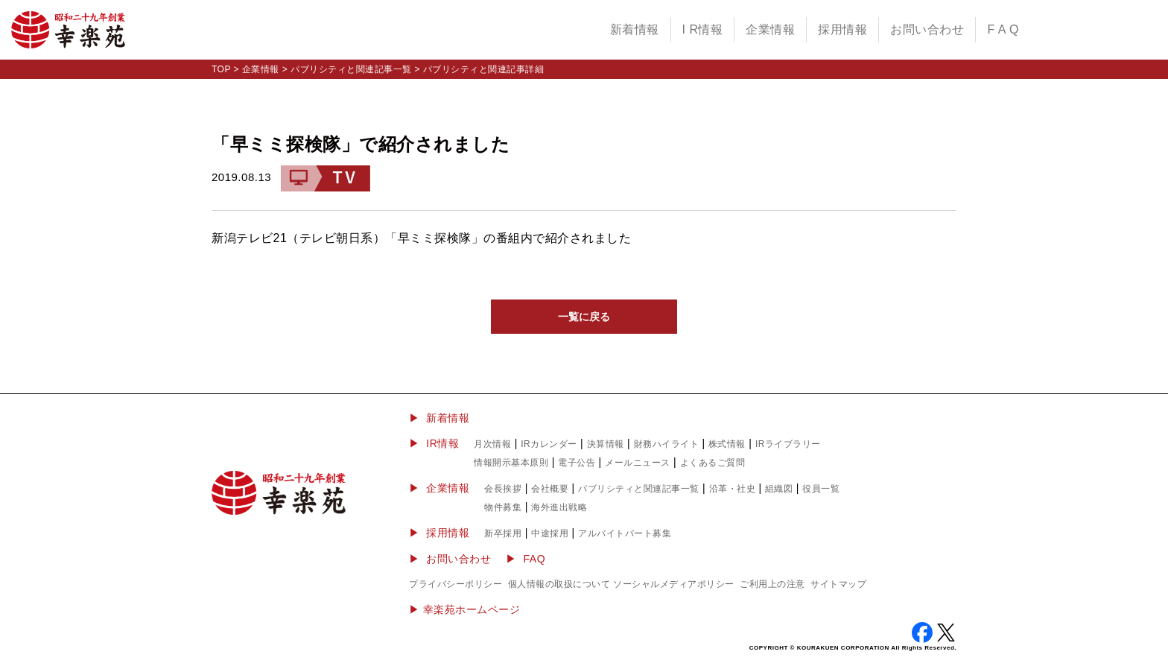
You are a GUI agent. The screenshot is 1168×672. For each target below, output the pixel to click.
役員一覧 (821, 489)
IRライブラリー (788, 444)
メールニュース (637, 462)
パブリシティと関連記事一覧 (351, 69)
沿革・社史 (732, 489)
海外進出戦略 (559, 507)
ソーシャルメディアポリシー (673, 584)
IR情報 (442, 443)
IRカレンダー (549, 444)
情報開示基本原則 (511, 462)
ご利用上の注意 (772, 584)
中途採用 (549, 533)
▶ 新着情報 (439, 418)
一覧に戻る (584, 317)
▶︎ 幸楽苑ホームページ (464, 609)
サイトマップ (838, 584)
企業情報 (770, 29)
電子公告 (576, 462)
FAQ (535, 559)
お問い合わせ (927, 29)
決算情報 (605, 444)
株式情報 (727, 444)
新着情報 (634, 29)
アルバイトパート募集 (624, 533)
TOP (221, 69)
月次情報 (492, 444)
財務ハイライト (666, 444)
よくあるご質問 (713, 462)
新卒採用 (502, 533)
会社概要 (549, 489)
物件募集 (502, 507)
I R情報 (702, 29)
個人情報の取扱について (559, 584)
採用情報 (842, 29)
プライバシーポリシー (455, 584)
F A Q (1003, 29)
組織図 (779, 489)
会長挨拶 (502, 489)
